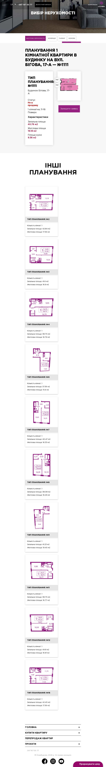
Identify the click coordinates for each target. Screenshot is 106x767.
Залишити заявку (69, 109)
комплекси (92, 4)
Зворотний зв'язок (43, 4)
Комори (72, 38)
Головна (31, 727)
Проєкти (30, 744)
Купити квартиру (36, 733)
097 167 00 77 (25, 5)
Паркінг (62, 38)
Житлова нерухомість (35, 38)
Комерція (52, 38)
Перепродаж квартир (39, 738)
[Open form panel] (88, 764)
